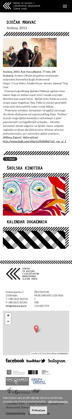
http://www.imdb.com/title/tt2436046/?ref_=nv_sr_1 (34, 141)
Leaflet (34, 353)
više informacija (58, 401)
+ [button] (8, 316)
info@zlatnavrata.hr (16, 306)
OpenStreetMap (49, 353)
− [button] (8, 322)
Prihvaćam (38, 410)
